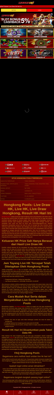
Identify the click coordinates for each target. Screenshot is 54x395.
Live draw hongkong (20, 306)
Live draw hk (20, 256)
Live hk (15, 269)
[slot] (40, 33)
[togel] (13, 33)
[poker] (13, 54)
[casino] (40, 43)
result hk (11, 337)
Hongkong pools (6, 216)
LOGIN (39, 10)
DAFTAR (14, 10)
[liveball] (40, 54)
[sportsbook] (13, 43)
